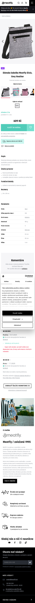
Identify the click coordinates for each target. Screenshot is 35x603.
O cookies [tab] (28, 281)
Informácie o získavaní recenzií (17, 390)
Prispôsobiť (18, 319)
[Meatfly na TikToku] (26, 542)
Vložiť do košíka (14, 127)
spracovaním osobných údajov (23, 566)
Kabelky (6, 16)
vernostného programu (8, 136)
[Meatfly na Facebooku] (15, 542)
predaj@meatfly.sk (12, 579)
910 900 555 (10, 583)
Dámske (27, 230)
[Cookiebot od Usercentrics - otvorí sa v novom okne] (25, 276)
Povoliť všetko (17, 313)
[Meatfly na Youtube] (9, 542)
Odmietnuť (17, 325)
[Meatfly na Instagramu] (20, 542)
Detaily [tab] (17, 281)
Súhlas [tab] (6, 281)
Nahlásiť (5, 339)
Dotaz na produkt (7, 146)
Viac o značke (10, 481)
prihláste (24, 269)
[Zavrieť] (33, 9)
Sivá (26, 209)
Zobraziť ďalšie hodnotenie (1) (17, 386)
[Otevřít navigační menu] (32, 3)
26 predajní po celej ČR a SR (13, 589)
